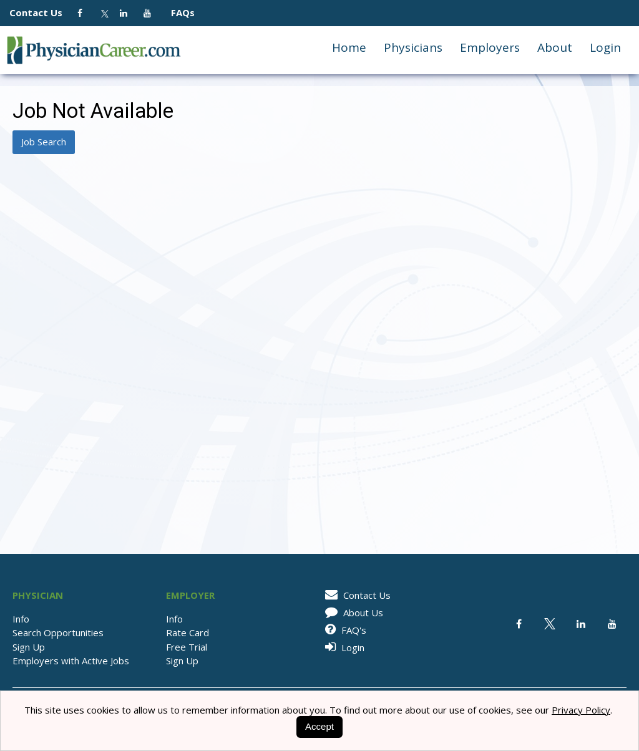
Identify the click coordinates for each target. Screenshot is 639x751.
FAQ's (343, 630)
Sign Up (28, 647)
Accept (319, 726)
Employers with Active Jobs (70, 660)
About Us (352, 612)
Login (605, 47)
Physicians (413, 47)
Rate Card (187, 632)
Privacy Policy (581, 710)
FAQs (178, 12)
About (554, 47)
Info (20, 619)
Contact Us (42, 12)
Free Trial (186, 647)
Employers (490, 47)
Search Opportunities (58, 632)
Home (349, 47)
